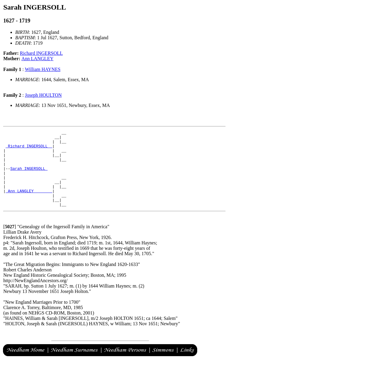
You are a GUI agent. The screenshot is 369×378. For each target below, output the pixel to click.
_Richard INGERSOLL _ (29, 149)
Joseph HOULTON (43, 95)
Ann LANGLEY (37, 58)
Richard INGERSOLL (41, 53)
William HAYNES (42, 69)
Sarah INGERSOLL (29, 176)
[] (9, 241)
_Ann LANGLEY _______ (29, 203)
